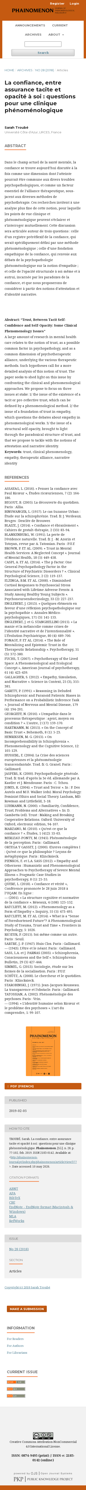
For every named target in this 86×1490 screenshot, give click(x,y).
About (54, 34)
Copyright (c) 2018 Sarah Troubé (27, 1287)
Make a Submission (27, 1309)
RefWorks (16, 1221)
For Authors (15, 1346)
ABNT (13, 1188)
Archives (33, 34)
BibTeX (14, 1198)
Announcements (30, 25)
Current (60, 25)
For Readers (15, 1339)
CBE (12, 1202)
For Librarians (17, 1352)
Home (9, 70)
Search (43, 53)
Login (74, 3)
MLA (12, 1216)
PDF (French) (21, 1086)
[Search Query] (43, 44)
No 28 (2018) (44, 70)
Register (57, 3)
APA (12, 1193)
